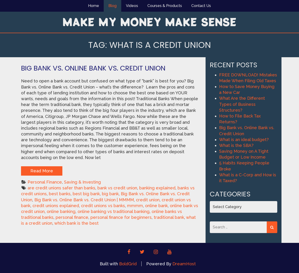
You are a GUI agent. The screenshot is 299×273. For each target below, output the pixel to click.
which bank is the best (76, 223)
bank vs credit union (117, 187)
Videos (132, 6)
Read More (41, 170)
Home (93, 6)
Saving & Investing (82, 182)
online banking (61, 211)
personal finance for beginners (121, 217)
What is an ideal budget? (244, 139)
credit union (148, 199)
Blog (112, 6)
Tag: (149, 45)
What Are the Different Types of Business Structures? (242, 104)
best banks (60, 193)
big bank (110, 193)
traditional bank (169, 217)
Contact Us (201, 6)
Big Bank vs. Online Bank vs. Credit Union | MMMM (84, 199)
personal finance (72, 217)
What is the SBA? (236, 145)
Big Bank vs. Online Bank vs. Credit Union (93, 68)
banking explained (157, 187)
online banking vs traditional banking (114, 211)
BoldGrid (128, 263)
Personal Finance (45, 182)
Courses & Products (164, 6)
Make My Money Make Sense (149, 21)
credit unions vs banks (103, 205)
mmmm (135, 205)
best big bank (86, 193)
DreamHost (184, 263)
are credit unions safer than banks (61, 187)
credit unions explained (55, 205)
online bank (156, 205)
